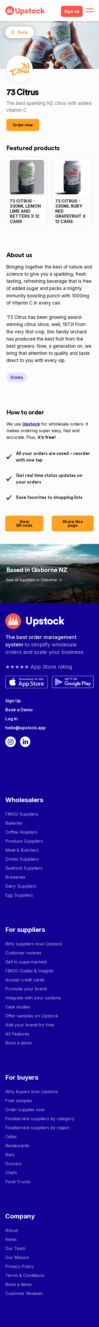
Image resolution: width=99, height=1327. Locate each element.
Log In (11, 718)
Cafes (11, 1136)
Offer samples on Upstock (31, 1015)
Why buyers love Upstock (31, 1091)
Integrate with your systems (33, 997)
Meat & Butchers (22, 850)
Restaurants (17, 1145)
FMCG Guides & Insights (29, 970)
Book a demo (18, 1042)
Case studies (17, 1006)
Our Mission (17, 1257)
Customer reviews (23, 952)
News (11, 1239)
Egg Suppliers (19, 895)
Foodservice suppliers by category (39, 1118)
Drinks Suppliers (22, 859)
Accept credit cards (24, 979)
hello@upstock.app (25, 727)
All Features (17, 1033)
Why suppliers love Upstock (33, 943)
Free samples (18, 1100)
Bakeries (13, 823)
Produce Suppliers (24, 841)
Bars (10, 1154)
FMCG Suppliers (21, 814)
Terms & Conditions (24, 1275)
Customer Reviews (24, 1293)
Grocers (13, 1163)
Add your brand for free (29, 1024)
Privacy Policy (19, 1266)
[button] (90, 10)
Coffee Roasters (21, 832)
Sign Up (13, 700)
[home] (31, 11)
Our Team (15, 1248)
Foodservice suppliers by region (37, 1127)
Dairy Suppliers (20, 886)
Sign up (71, 11)
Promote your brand (26, 988)
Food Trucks (18, 1181)
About (11, 1230)
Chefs (11, 1172)
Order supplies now (25, 1109)
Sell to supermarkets (26, 961)
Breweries (15, 877)
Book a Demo (19, 709)
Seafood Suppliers (24, 868)
